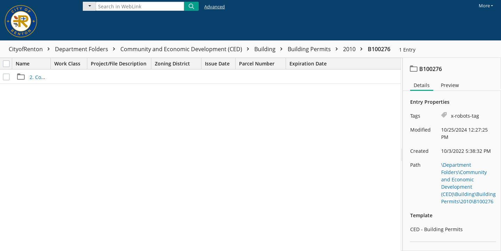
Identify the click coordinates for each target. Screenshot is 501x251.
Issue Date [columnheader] (220, 63)
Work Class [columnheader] (70, 63)
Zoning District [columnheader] (178, 63)
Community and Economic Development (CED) (186, 49)
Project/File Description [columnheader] (121, 63)
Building (270, 49)
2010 (354, 49)
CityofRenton (31, 49)
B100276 (379, 49)
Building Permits (314, 49)
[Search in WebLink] (140, 6)
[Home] (36, 20)
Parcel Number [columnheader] (262, 63)
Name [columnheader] (33, 63)
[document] (452, 154)
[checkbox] (6, 63)
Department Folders (87, 49)
